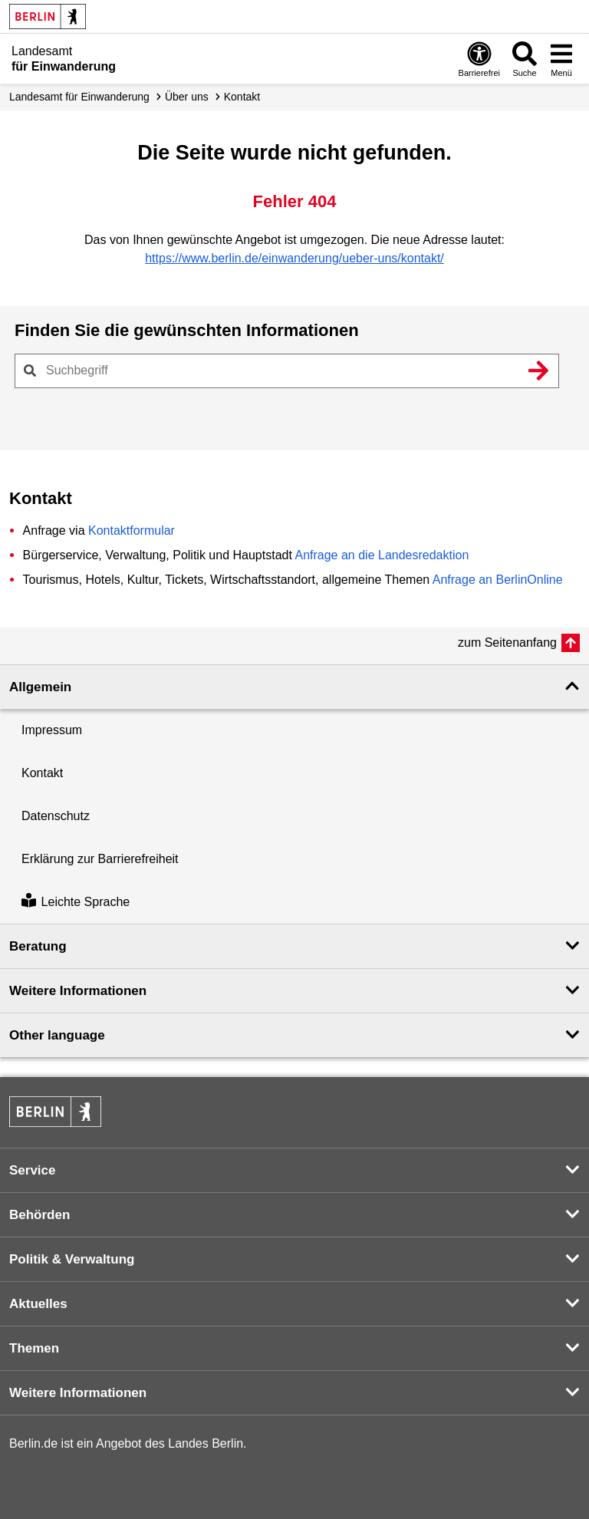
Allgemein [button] (40, 687)
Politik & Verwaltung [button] (71, 1259)
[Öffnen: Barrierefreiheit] (479, 58)
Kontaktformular (131, 530)
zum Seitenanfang (507, 642)
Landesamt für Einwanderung (79, 97)
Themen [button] (34, 1348)
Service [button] (32, 1170)
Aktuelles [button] (38, 1304)
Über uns (187, 97)
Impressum (51, 729)
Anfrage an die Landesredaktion (381, 555)
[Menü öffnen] (561, 58)
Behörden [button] (39, 1215)
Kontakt (242, 97)
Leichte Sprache (75, 901)
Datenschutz (55, 815)
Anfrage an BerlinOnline (498, 579)
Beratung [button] (38, 946)
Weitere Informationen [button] (77, 991)
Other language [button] (57, 1035)
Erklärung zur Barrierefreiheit (100, 858)
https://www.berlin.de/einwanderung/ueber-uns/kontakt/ (294, 258)
